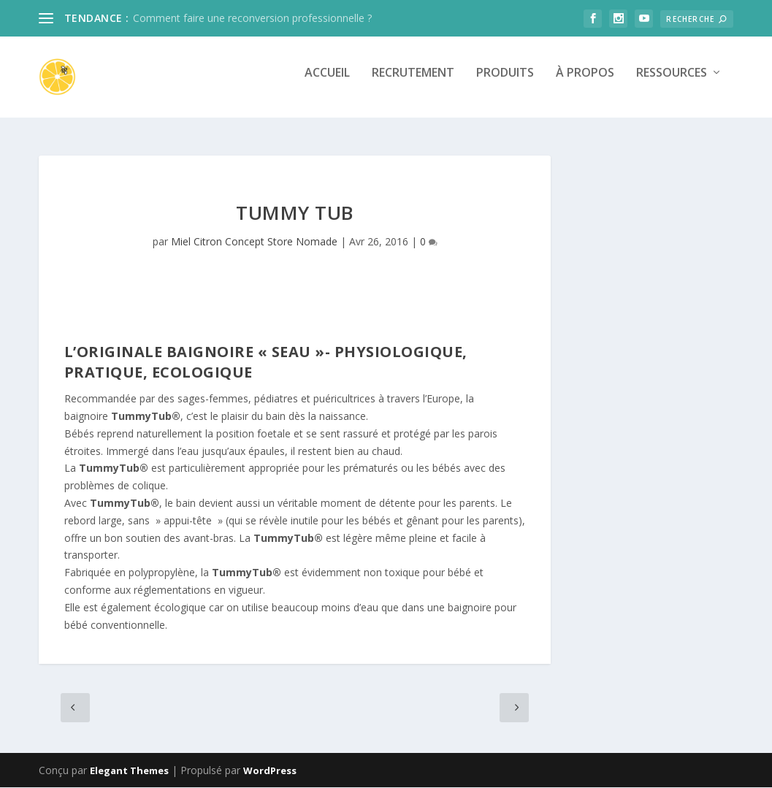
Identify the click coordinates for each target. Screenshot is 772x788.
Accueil (327, 83)
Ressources (671, 83)
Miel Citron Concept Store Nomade (254, 242)
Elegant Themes (129, 771)
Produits (505, 83)
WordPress (270, 771)
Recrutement (413, 83)
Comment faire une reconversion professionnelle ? (252, 18)
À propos (585, 83)
